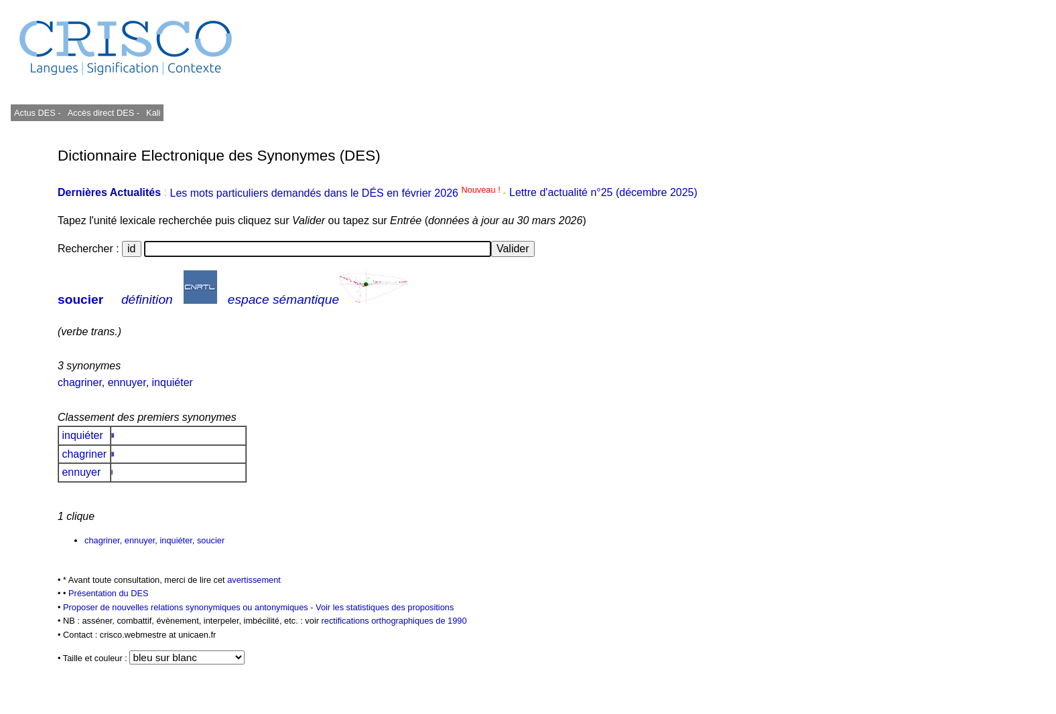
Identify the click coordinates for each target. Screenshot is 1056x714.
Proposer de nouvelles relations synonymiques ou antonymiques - (189, 607)
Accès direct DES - (103, 113)
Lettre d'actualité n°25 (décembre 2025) (603, 193)
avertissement (254, 580)
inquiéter (172, 382)
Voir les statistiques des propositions (385, 607)
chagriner (80, 382)
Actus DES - (37, 113)
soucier (80, 299)
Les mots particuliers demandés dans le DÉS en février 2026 (336, 193)
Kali (153, 113)
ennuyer (127, 382)
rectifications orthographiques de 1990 (394, 621)
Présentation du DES (108, 593)
